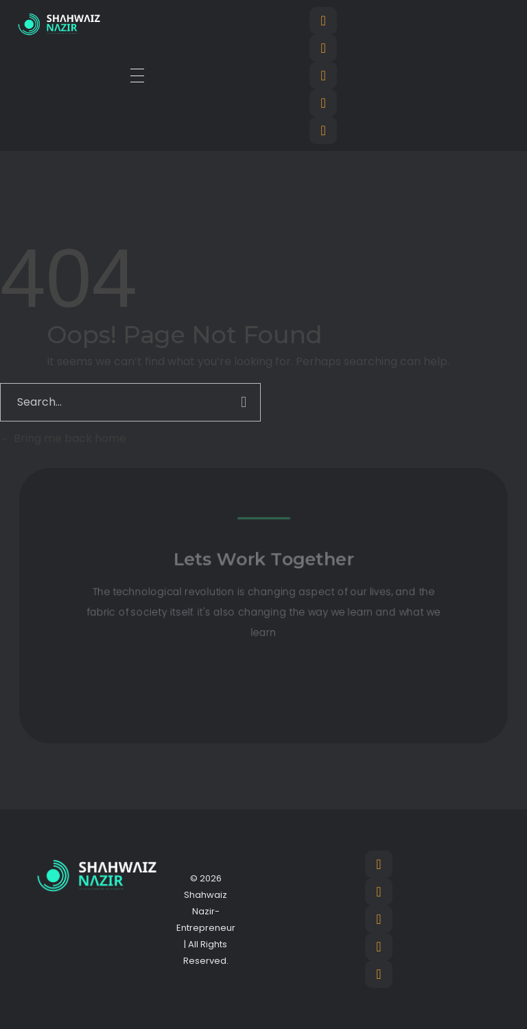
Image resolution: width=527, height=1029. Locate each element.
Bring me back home (63, 438)
